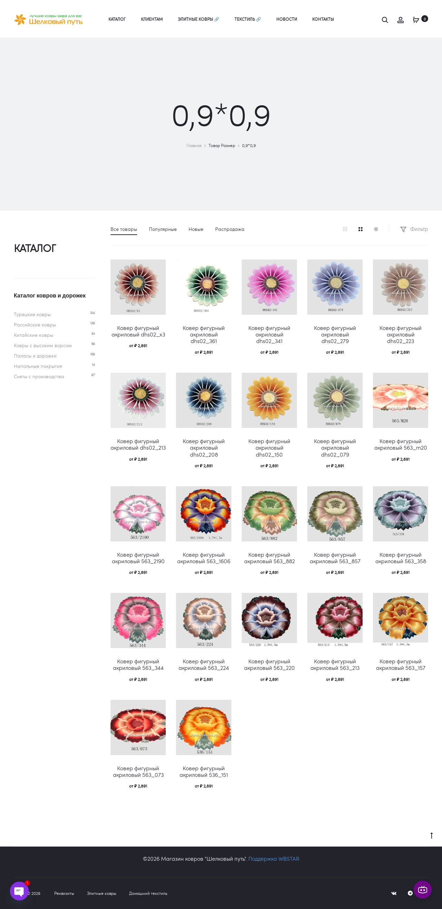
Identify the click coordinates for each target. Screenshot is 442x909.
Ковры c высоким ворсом (43, 345)
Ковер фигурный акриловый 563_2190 (138, 558)
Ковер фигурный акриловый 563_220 (269, 664)
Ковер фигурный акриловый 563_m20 (400, 444)
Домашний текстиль (148, 893)
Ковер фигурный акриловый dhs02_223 (400, 334)
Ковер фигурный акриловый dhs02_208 (204, 447)
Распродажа (229, 229)
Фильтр (414, 228)
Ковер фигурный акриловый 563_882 (269, 558)
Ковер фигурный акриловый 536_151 (204, 771)
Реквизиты (64, 893)
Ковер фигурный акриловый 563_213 (334, 664)
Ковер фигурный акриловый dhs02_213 (138, 444)
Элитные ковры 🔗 (198, 19)
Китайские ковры (33, 335)
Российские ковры (35, 324)
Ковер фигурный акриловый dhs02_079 (335, 447)
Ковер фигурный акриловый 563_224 (204, 664)
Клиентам (152, 19)
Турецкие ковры (32, 314)
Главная (194, 145)
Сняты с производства (39, 376)
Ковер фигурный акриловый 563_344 (138, 664)
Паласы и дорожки (35, 355)
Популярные (163, 229)
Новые (196, 229)
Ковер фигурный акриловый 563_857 (335, 558)
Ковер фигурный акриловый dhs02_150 (269, 447)
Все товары (123, 229)
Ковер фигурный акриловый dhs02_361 (204, 334)
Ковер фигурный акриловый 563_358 (400, 558)
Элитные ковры (101, 893)
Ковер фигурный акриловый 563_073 (138, 771)
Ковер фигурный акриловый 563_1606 (203, 558)
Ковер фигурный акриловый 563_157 (400, 664)
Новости (286, 19)
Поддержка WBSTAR (273, 858)
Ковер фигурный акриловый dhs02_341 (269, 334)
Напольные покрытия (38, 366)
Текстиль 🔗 (247, 19)
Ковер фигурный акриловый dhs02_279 (335, 334)
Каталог (117, 19)
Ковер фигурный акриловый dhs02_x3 (138, 331)
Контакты (323, 19)
